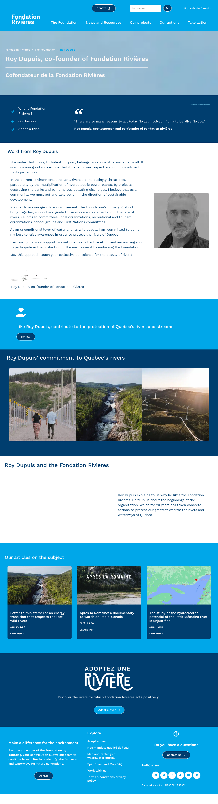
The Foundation (65, 22)
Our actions (170, 22)
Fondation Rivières (17, 49)
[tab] (42, 413)
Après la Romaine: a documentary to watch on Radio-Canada (107, 624)
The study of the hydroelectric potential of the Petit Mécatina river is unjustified (178, 626)
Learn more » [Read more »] (17, 643)
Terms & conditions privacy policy (106, 787)
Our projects (141, 22)
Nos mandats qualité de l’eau (108, 756)
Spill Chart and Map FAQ (104, 773)
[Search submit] (167, 8)
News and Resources (104, 22)
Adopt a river (96, 750)
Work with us (96, 779)
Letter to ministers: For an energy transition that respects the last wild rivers (37, 626)
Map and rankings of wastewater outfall (101, 764)
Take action (198, 22)
